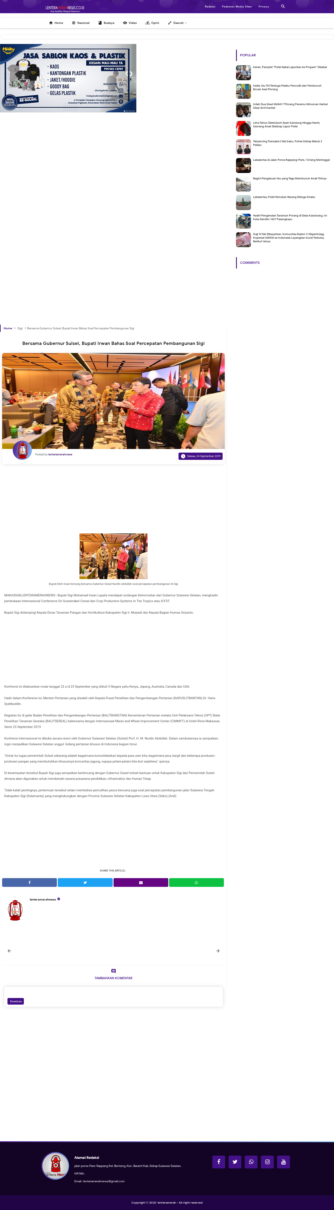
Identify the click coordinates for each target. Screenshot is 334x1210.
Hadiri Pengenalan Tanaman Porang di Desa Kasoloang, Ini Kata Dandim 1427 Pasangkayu (290, 217)
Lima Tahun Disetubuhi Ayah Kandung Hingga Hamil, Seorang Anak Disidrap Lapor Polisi (286, 124)
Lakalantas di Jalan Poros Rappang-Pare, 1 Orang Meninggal (291, 160)
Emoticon (16, 1001)
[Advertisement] (113, 189)
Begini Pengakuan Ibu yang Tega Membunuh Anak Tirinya (289, 178)
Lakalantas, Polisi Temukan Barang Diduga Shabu (284, 197)
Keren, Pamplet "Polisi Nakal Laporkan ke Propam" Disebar (290, 67)
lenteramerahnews (43, 899)
